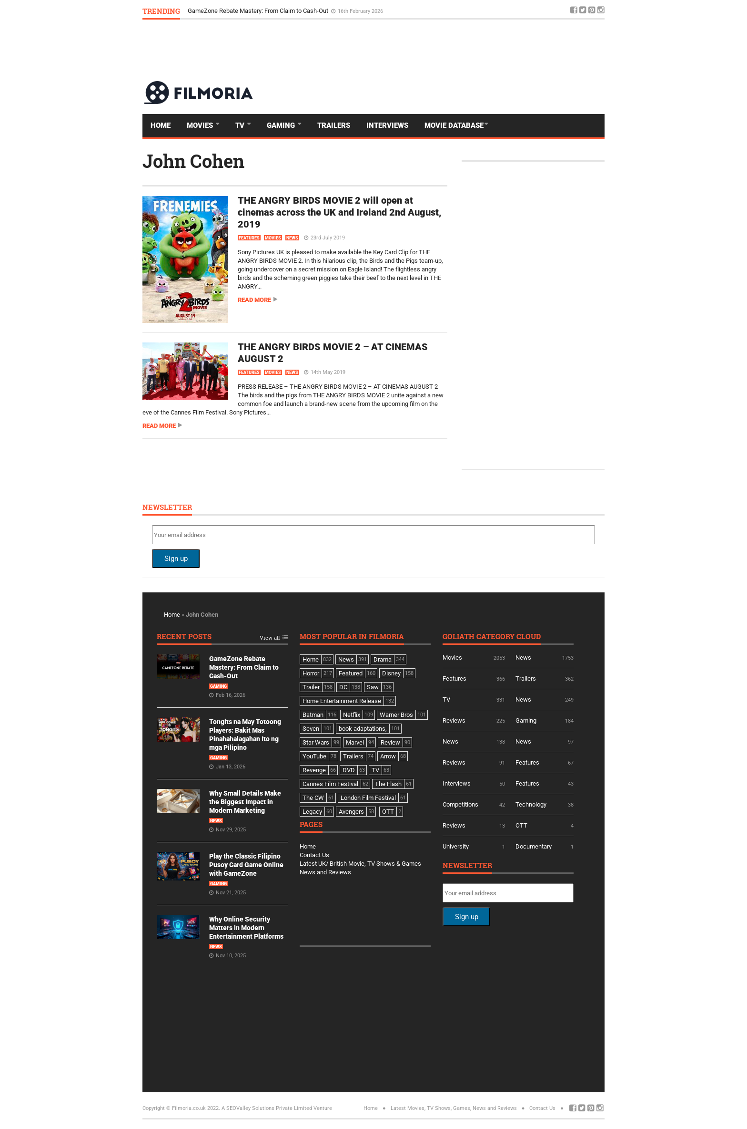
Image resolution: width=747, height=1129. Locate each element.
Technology (530, 804)
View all (270, 638)
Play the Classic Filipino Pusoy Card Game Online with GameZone (246, 864)
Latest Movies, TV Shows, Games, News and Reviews (454, 1108)
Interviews (387, 125)
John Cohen (193, 161)
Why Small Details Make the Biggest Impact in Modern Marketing (245, 801)
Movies (201, 125)
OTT (521, 825)
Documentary (533, 846)
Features (249, 238)
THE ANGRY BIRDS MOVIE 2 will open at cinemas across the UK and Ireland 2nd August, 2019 (339, 212)
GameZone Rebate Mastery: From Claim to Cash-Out (259, 10)
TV (240, 125)
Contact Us (314, 855)
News (292, 238)
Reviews (454, 720)
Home (161, 125)
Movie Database (454, 125)
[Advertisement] (431, 49)
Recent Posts (184, 637)
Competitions (460, 804)
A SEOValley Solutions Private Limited (267, 1108)
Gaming (282, 125)
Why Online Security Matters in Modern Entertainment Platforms (246, 927)
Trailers (333, 125)
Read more (254, 300)
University (456, 846)
